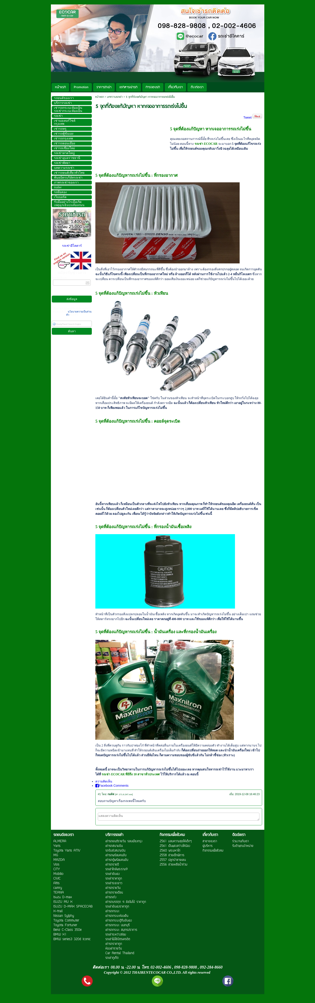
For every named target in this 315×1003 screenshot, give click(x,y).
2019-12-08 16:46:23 (247, 794)
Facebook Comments (111, 785)
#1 (99, 794)
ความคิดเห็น (103, 781)
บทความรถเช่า (115, 97)
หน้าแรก (99, 97)
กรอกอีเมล (60, 278)
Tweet (247, 117)
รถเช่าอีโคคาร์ (72, 245)
